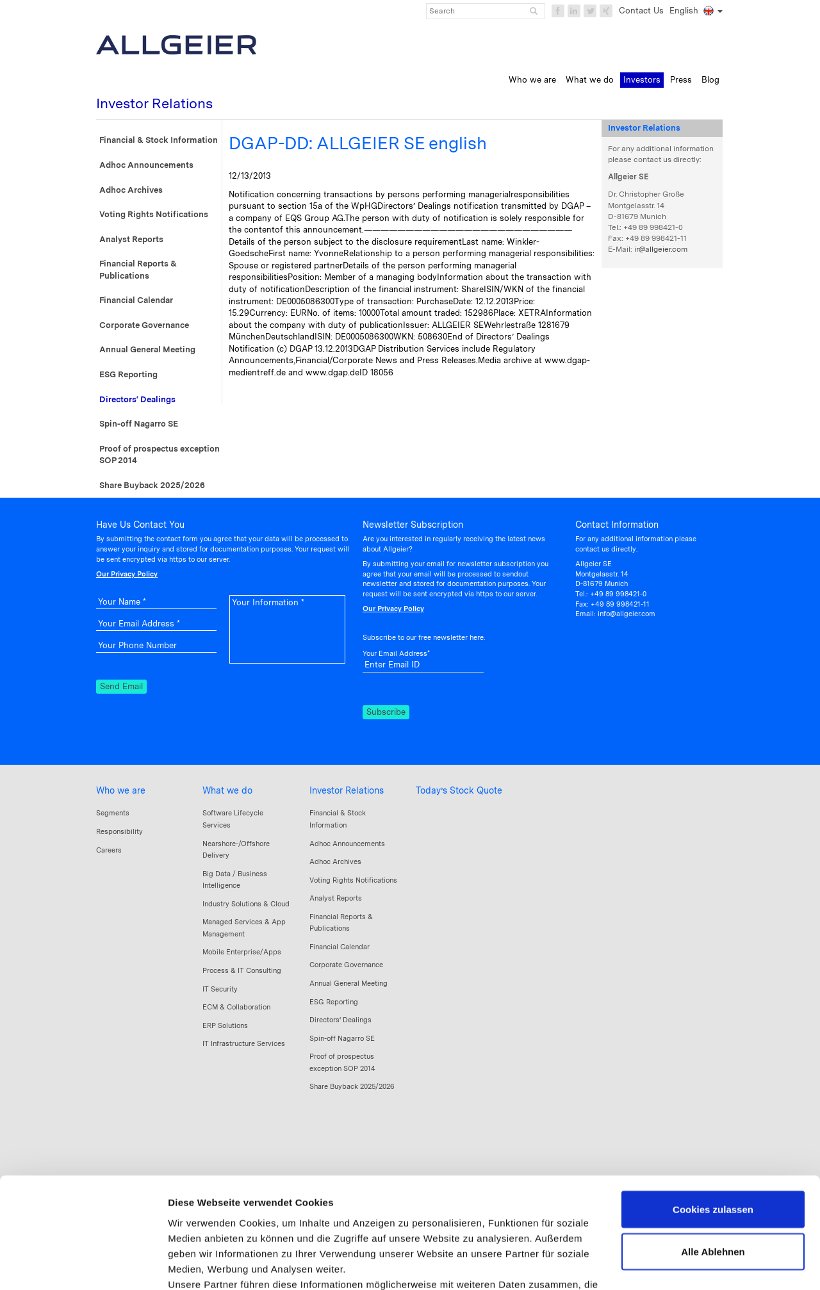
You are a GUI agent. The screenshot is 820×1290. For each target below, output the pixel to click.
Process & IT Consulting (241, 970)
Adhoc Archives (131, 190)
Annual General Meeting (147, 349)
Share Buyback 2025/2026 (152, 485)
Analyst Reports (131, 239)
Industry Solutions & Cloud (246, 903)
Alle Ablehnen (712, 1152)
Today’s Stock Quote (459, 790)
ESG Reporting (128, 374)
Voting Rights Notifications (153, 214)
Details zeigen (200, 1264)
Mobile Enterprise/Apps (241, 951)
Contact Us (641, 10)
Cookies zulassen (713, 1110)
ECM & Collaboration (236, 1006)
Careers (109, 849)
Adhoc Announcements (146, 165)
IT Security (220, 988)
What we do (227, 790)
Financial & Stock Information (158, 140)
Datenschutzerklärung (282, 1230)
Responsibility (119, 831)
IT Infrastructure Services (243, 1043)
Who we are (120, 790)
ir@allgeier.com (660, 249)
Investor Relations (346, 790)
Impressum (195, 1230)
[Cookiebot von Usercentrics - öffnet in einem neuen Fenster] (83, 1265)
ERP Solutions (225, 1025)
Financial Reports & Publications (138, 270)
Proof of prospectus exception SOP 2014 (159, 455)
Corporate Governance (144, 325)
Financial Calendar (136, 300)
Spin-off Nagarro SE (138, 424)
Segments (112, 812)
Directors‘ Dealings (137, 399)
